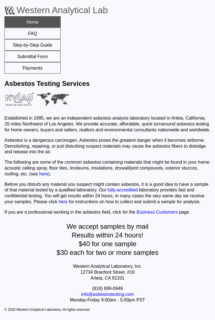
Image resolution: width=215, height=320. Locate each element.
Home (33, 22)
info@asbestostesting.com (107, 294)
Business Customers (157, 212)
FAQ (32, 33)
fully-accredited (123, 190)
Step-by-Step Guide (32, 45)
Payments (32, 68)
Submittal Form (32, 56)
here (43, 174)
